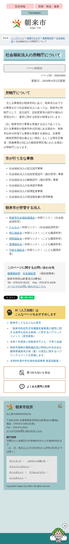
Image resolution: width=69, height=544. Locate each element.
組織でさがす (33, 38)
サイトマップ (15, 461)
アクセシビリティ (37, 472)
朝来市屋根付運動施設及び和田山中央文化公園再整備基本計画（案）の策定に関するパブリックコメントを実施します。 (36, 351)
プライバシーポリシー (19, 466)
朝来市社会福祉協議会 (22, 217)
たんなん (14, 227)
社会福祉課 (29, 273)
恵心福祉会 (15, 232)
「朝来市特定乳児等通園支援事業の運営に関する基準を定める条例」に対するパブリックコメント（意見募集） (36, 332)
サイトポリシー (16, 472)
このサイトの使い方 (36, 461)
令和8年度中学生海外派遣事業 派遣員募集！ (35, 360)
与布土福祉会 (17, 249)
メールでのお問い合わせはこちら (26, 286)
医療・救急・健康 (48, 6)
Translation (34, 12)
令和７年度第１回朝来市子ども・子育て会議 (36, 341)
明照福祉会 (15, 238)
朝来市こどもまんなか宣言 (25, 322)
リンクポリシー (16, 478)
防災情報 (20, 6)
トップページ (17, 38)
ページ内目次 (34, 68)
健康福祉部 (48, 38)
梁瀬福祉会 (15, 244)
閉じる (64, 525)
